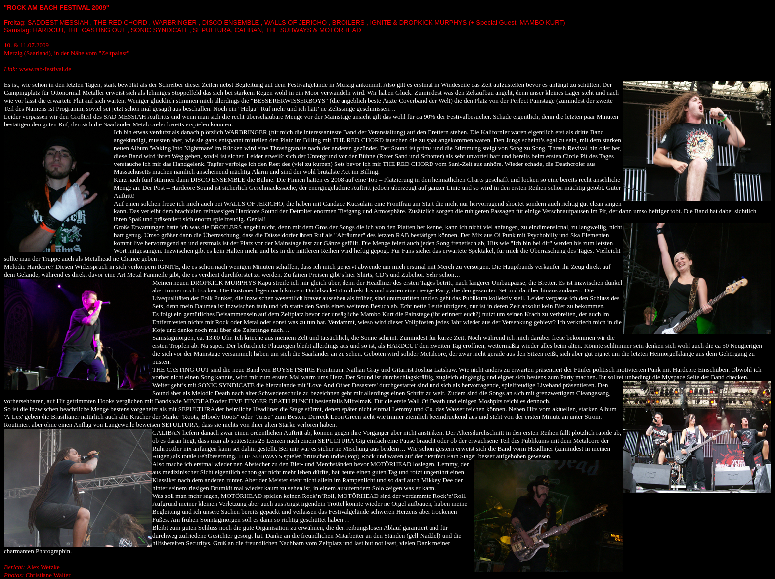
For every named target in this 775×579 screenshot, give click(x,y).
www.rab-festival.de (45, 69)
